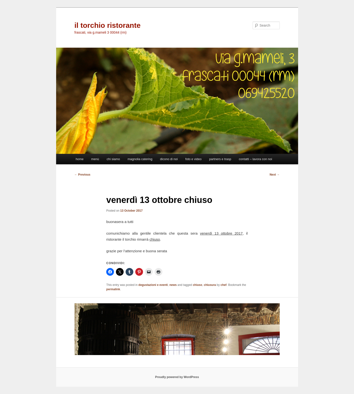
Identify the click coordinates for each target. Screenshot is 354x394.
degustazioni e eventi (153, 285)
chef (224, 285)
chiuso (197, 285)
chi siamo (113, 159)
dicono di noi (169, 159)
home (80, 159)
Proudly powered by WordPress (177, 377)
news (173, 285)
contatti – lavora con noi (255, 159)
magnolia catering (140, 159)
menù (95, 159)
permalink (113, 289)
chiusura (210, 285)
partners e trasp (220, 159)
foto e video (193, 159)
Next (274, 174)
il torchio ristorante (108, 25)
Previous (82, 174)
